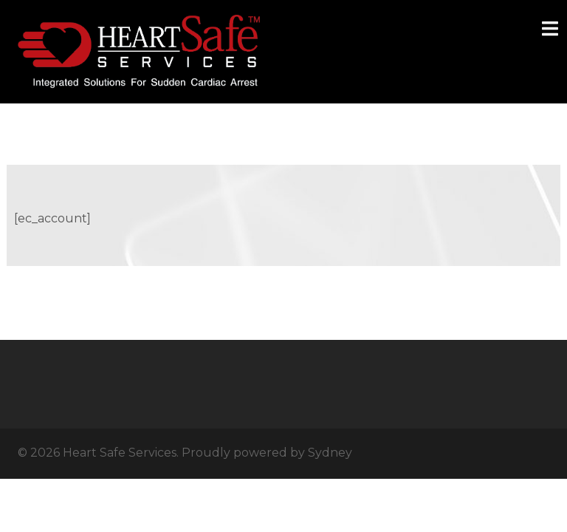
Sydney (330, 453)
